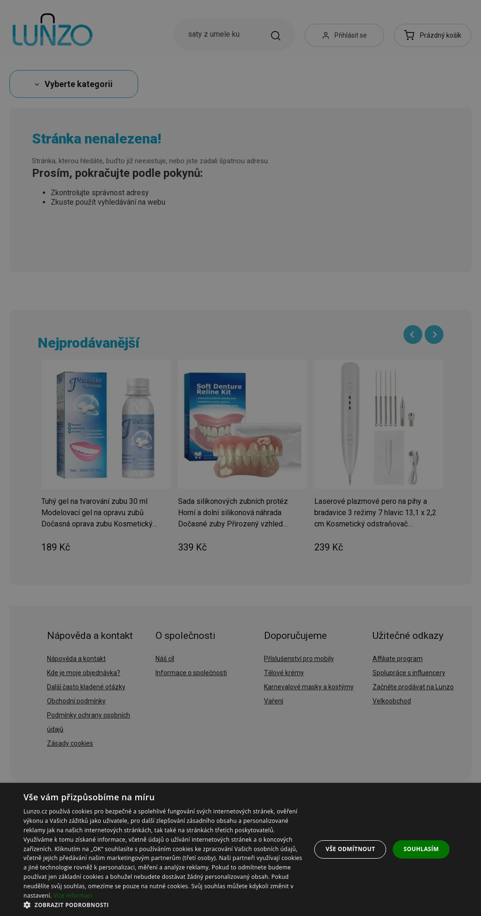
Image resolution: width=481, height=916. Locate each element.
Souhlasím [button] (421, 849)
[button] (163, 904)
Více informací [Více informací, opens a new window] (72, 896)
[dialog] (240, 849)
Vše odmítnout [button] (350, 849)
